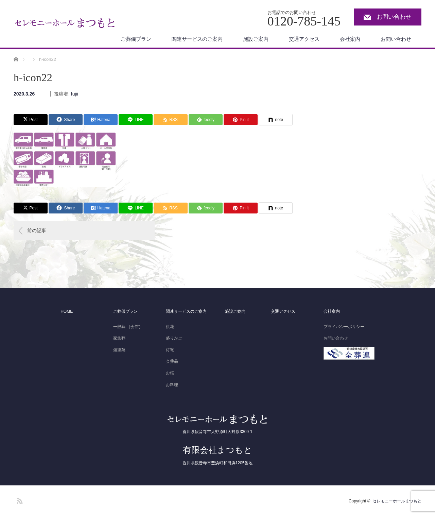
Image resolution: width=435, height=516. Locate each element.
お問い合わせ (394, 17)
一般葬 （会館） (128, 326)
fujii (74, 94)
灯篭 (170, 349)
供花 (170, 326)
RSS (19, 500)
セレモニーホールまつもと (396, 501)
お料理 (172, 384)
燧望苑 (119, 349)
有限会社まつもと (217, 449)
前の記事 (36, 230)
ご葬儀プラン (136, 39)
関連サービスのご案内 (197, 39)
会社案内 (350, 39)
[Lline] (136, 119)
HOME (66, 311)
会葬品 (172, 361)
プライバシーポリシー (344, 326)
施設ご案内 (255, 39)
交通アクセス (304, 39)
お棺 (170, 373)
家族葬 (119, 338)
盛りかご (174, 338)
